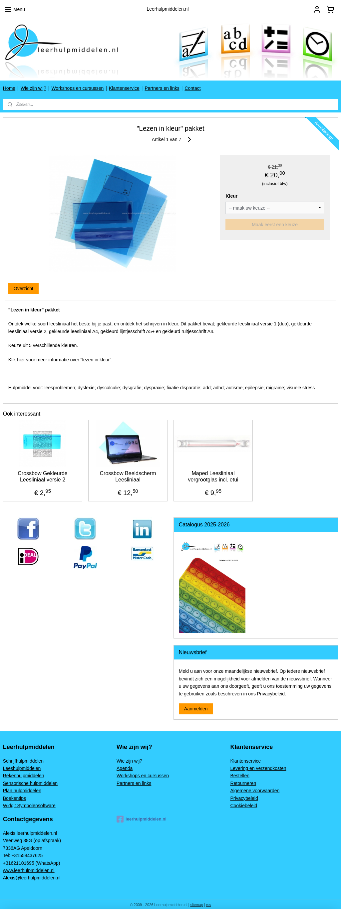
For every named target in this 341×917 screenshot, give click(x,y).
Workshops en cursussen (77, 88)
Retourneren (243, 783)
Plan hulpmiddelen (22, 790)
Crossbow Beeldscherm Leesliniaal (128, 476)
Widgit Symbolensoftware (29, 805)
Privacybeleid (244, 798)
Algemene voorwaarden (254, 790)
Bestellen (239, 775)
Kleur (231, 196)
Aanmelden (196, 708)
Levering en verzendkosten (258, 768)
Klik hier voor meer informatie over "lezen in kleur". (60, 359)
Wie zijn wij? (33, 88)
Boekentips (14, 798)
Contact (192, 88)
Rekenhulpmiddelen (23, 775)
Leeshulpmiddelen (22, 768)
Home (9, 88)
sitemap (196, 905)
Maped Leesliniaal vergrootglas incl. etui (213, 476)
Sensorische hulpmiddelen (30, 783)
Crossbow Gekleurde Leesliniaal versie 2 (42, 476)
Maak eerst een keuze (275, 224)
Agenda (125, 768)
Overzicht (23, 288)
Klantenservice (124, 88)
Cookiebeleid (243, 805)
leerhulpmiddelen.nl (142, 819)
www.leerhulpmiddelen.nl (29, 870)
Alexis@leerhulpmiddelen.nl (32, 877)
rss (208, 905)
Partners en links (162, 88)
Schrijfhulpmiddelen (23, 761)
